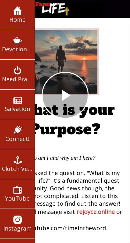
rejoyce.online (96, 212)
